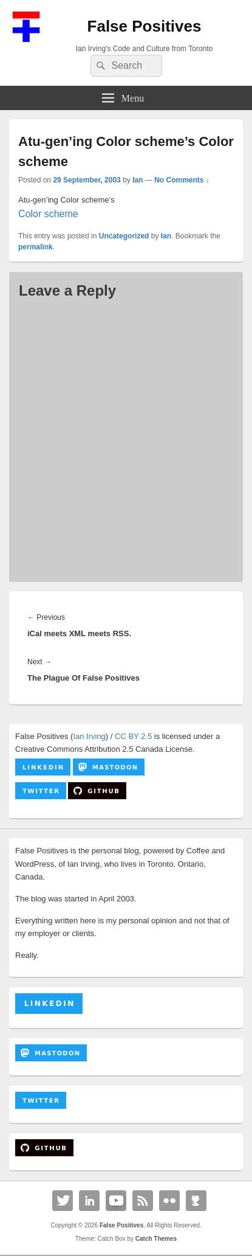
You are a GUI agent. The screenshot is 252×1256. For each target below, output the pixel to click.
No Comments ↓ (181, 180)
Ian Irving (89, 736)
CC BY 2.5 (133, 736)
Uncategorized (124, 236)
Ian (137, 180)
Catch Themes (156, 1238)
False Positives (144, 26)
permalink (35, 247)
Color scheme (48, 214)
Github (196, 1200)
